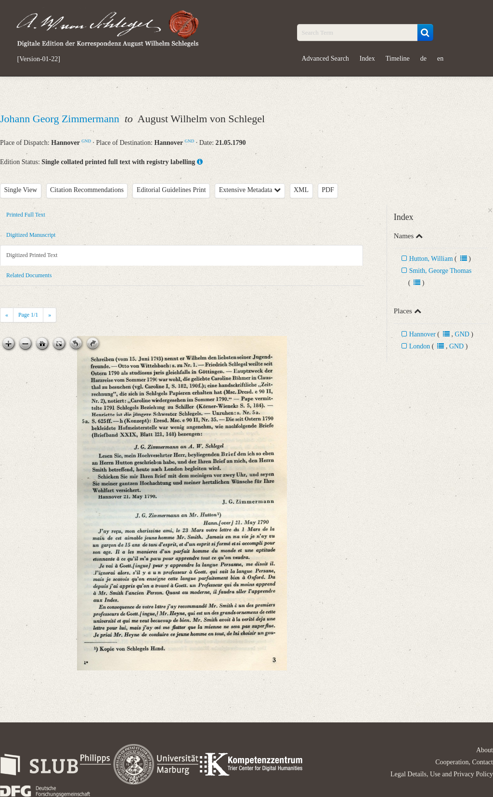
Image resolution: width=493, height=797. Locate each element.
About (484, 750)
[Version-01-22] (38, 59)
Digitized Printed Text (31, 255)
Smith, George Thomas (440, 270)
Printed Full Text (25, 214)
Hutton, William (431, 258)
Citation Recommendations (87, 189)
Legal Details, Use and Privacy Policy (441, 774)
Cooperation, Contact (464, 762)
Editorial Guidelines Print (171, 189)
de (423, 58)
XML (301, 189)
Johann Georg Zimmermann (61, 119)
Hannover (422, 334)
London (419, 346)
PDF (328, 189)
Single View (21, 189)
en (440, 58)
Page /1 (28, 314)
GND (86, 141)
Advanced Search (325, 58)
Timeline (398, 58)
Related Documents (29, 275)
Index (367, 58)
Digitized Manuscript (30, 234)
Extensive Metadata (250, 189)
